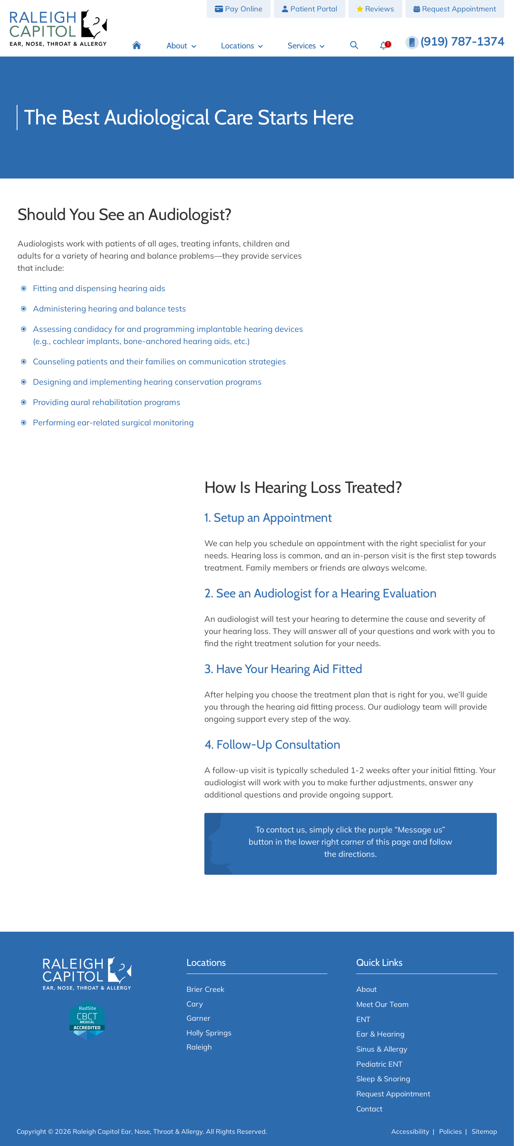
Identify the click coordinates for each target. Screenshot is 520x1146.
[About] (181, 45)
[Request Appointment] (454, 9)
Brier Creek (205, 989)
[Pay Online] (239, 9)
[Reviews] (375, 9)
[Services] (306, 45)
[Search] (354, 45)
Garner (198, 1017)
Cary (194, 1003)
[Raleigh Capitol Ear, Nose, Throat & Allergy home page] (58, 28)
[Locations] (242, 45)
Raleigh (199, 1046)
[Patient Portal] (309, 9)
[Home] (137, 45)
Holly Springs (209, 1032)
